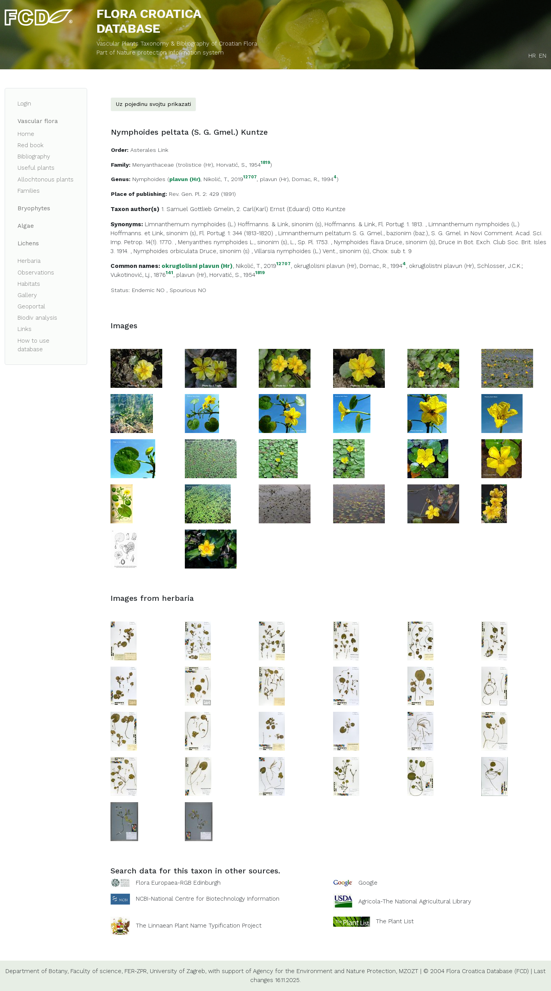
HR (532, 55)
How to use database (33, 345)
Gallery (27, 295)
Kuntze (336, 209)
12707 (250, 177)
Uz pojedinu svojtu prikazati (153, 104)
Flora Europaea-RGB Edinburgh (178, 882)
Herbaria (29, 260)
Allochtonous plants (46, 179)
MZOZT (408, 971)
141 (169, 273)
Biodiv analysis (37, 317)
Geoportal (31, 306)
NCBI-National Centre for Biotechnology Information (207, 898)
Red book (31, 145)
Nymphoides (148, 179)
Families (29, 190)
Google (367, 882)
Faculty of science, (96, 971)
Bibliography (34, 156)
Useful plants (36, 167)
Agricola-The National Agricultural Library (414, 901)
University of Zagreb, (178, 971)
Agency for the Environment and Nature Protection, (325, 971)
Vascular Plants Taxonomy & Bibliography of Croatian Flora (177, 43)
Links (25, 329)
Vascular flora (38, 121)
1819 (265, 163)
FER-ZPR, (136, 971)
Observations (36, 272)
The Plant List (395, 921)
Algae (26, 225)
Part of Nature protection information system (160, 52)
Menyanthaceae (153, 165)
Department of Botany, (36, 971)
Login (24, 103)
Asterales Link (149, 150)
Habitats (29, 283)
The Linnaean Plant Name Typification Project (198, 925)
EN (542, 55)
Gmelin (223, 209)
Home (26, 133)
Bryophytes (34, 208)
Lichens (28, 243)
